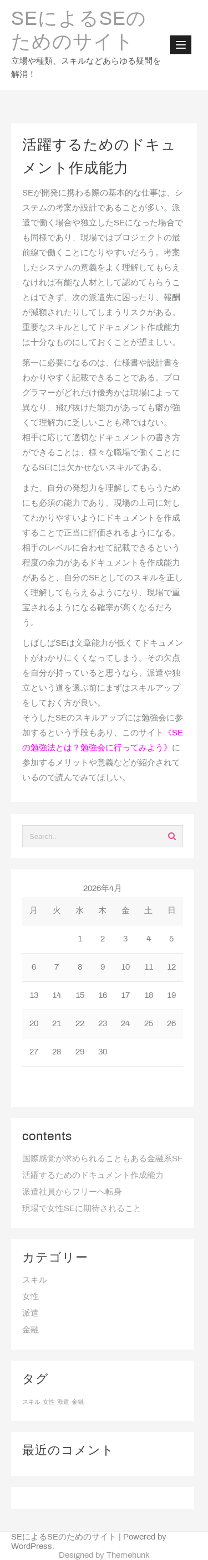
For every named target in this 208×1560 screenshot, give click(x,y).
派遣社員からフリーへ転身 (72, 1192)
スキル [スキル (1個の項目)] (31, 1402)
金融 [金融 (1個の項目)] (78, 1402)
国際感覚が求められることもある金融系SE (102, 1159)
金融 (30, 1330)
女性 (30, 1297)
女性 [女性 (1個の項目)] (49, 1402)
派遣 (30, 1313)
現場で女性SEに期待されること (81, 1209)
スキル (34, 1280)
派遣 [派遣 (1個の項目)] (63, 1402)
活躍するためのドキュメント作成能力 (93, 1176)
